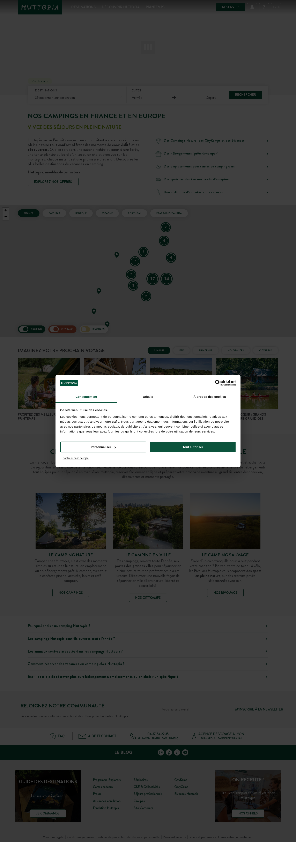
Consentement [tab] (86, 396)
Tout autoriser (193, 447)
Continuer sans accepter (76, 458)
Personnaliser (103, 447)
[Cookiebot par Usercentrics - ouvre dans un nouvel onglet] (218, 383)
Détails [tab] (148, 396)
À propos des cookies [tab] (209, 396)
